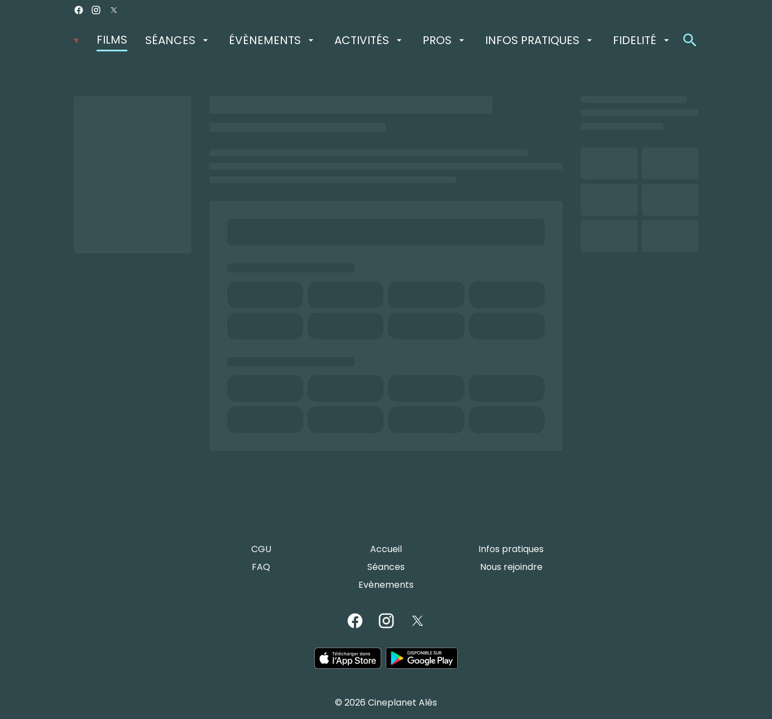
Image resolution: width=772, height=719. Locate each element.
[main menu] (384, 40)
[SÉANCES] (178, 40)
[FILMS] (112, 40)
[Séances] (386, 567)
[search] (690, 40)
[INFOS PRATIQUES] (540, 40)
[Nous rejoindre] (511, 567)
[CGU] (261, 549)
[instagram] (96, 10)
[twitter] (114, 10)
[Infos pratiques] (511, 549)
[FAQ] (261, 567)
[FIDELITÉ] (642, 40)
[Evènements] (386, 585)
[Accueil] (386, 549)
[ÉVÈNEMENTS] (273, 40)
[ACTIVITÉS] (369, 40)
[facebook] (79, 10)
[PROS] (445, 40)
